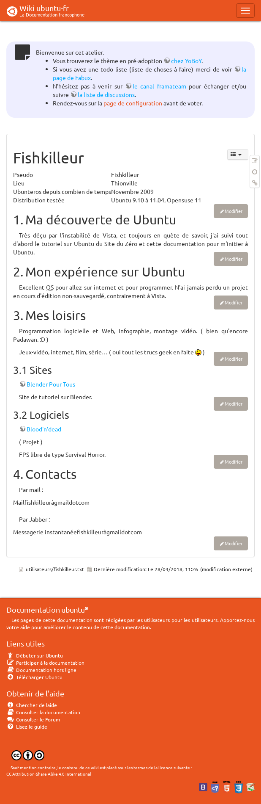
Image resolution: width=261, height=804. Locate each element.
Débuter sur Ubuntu (34, 655)
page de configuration (132, 103)
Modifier (233, 210)
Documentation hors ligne (41, 669)
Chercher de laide (31, 705)
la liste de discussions (106, 94)
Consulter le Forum (33, 719)
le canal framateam (159, 86)
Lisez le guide (26, 726)
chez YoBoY (186, 60)
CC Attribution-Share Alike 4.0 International (48, 774)
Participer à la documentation (45, 662)
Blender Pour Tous (51, 384)
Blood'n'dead (44, 429)
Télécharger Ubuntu (34, 677)
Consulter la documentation (43, 712)
